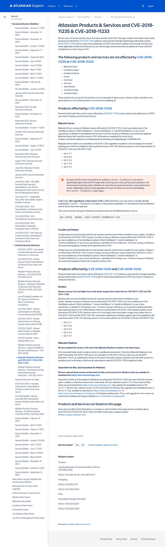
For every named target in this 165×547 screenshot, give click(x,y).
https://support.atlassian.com (73, 415)
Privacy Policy (106, 539)
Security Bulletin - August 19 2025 (29, 429)
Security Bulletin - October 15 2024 (29, 46)
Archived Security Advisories (27, 245)
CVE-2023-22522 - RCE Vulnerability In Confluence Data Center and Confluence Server (28, 209)
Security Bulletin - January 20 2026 (29, 440)
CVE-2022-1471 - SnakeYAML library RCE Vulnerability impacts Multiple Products (29, 200)
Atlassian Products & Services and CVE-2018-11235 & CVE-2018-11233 (31, 360)
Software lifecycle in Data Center (26, 493)
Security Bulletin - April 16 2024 (28, 74)
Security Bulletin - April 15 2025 (28, 425)
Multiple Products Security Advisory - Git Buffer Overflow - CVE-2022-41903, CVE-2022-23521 (30, 411)
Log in (150, 6)
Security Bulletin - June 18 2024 (28, 65)
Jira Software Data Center (23, 514)
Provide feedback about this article (103, 445)
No (83, 445)
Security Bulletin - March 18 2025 (29, 453)
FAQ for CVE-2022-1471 (68, 484)
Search (143, 6)
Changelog (62, 480)
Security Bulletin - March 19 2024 (29, 78)
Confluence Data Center (22, 505)
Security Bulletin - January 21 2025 (29, 28)
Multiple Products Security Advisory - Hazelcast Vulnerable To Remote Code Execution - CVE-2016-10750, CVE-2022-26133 (31, 286)
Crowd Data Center (20, 510)
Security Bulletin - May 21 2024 (28, 69)
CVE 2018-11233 (99, 269)
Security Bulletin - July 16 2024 (28, 61)
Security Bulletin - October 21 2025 (29, 468)
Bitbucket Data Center (21, 501)
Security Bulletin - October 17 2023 (29, 128)
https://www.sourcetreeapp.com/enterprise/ (77, 393)
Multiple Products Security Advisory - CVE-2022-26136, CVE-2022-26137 (29, 274)
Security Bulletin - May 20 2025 (28, 457)
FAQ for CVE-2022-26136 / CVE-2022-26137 (76, 475)
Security (14, 16)
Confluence (71, 524)
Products (62, 462)
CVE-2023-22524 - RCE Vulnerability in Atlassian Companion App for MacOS (26, 226)
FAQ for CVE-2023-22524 (68, 489)
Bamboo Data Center (21, 497)
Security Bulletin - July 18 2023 (28, 150)
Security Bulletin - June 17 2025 (28, 449)
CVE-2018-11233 (67, 44)
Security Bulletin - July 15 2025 (28, 444)
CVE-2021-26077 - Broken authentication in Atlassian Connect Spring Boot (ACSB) (30, 312)
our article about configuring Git (111, 396)
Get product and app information (72, 499)
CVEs (60, 494)
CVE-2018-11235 (86, 41)
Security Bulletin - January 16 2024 (29, 89)
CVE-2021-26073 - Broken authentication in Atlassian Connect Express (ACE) (29, 331)
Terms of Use (121, 539)
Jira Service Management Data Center (28, 518)
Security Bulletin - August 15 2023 (29, 146)
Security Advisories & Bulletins (25, 24)
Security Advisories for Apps (27, 379)
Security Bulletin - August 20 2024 (29, 57)
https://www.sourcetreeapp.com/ (86, 375)
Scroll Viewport (84, 524)
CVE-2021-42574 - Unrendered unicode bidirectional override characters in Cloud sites (30, 252)
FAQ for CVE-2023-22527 (68, 504)
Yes (77, 445)
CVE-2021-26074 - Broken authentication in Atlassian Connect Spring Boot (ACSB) (30, 321)
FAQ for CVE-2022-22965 (68, 509)
